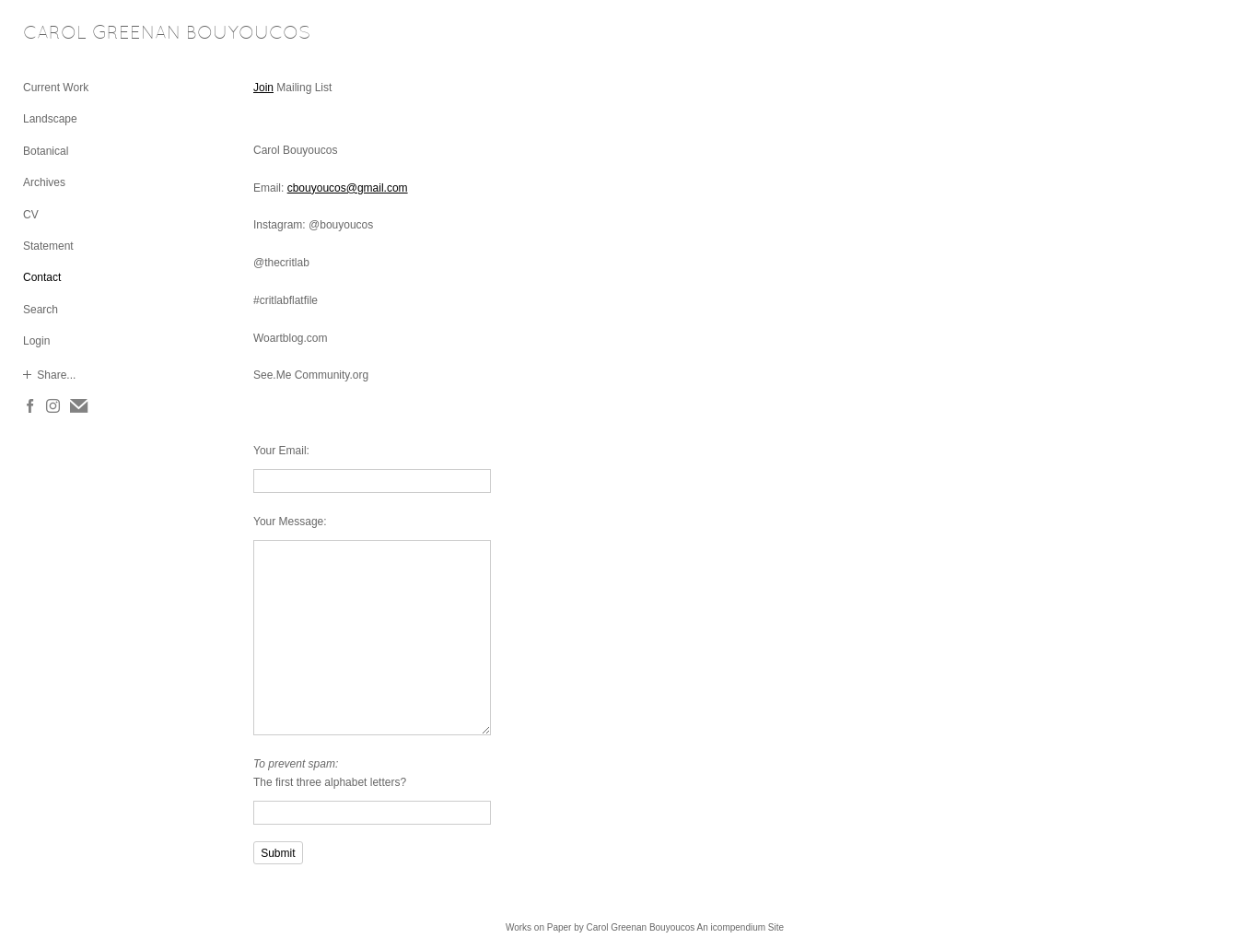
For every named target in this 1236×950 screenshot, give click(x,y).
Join (263, 87)
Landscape (50, 118)
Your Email (280, 450)
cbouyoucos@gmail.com (347, 188)
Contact (42, 277)
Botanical (45, 151)
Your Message (288, 521)
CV (31, 214)
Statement (48, 246)
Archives (44, 182)
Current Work (55, 87)
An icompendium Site (741, 927)
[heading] (69, 34)
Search (40, 309)
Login (36, 340)
